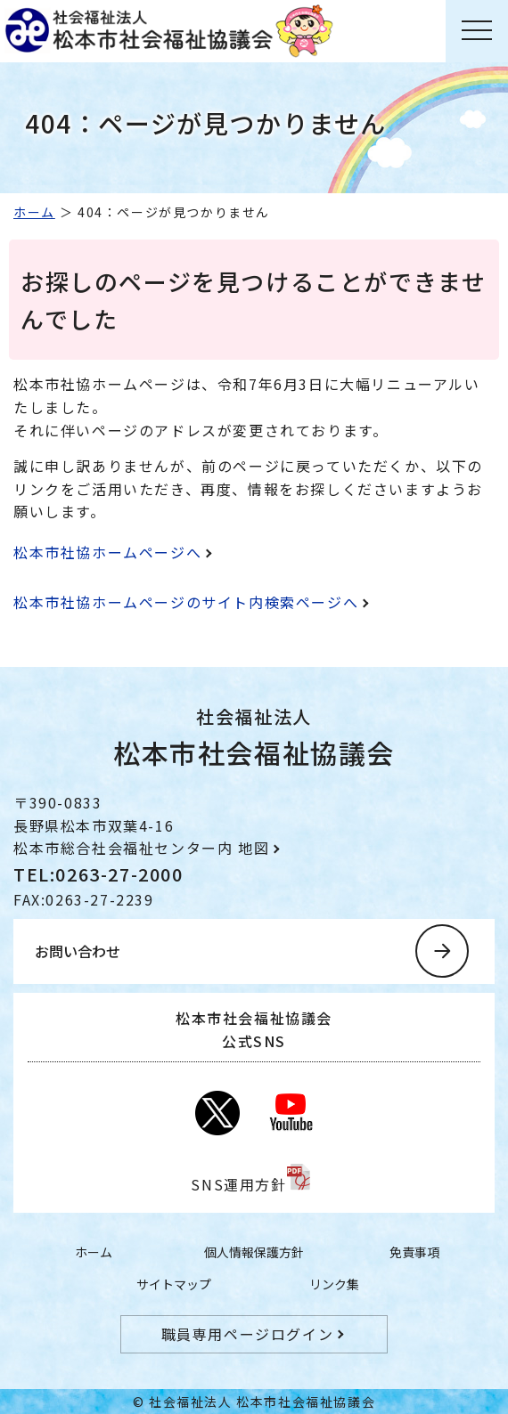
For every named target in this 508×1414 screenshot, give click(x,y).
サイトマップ (173, 1284)
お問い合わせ (77, 951)
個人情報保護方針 (254, 1252)
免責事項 (414, 1252)
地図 (253, 847)
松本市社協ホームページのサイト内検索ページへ (185, 602)
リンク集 (334, 1284)
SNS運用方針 (238, 1184)
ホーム (34, 212)
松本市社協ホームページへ (107, 552)
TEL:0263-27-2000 (98, 874)
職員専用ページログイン (247, 1334)
